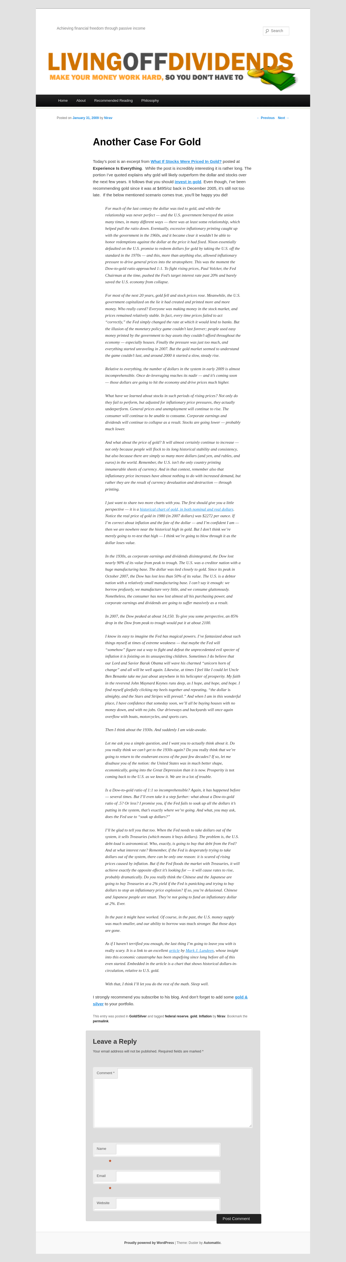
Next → (283, 118)
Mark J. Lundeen (200, 950)
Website (103, 1203)
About (81, 100)
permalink (101, 1021)
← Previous (266, 118)
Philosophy (150, 100)
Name (104, 1150)
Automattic (212, 1243)
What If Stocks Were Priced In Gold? (186, 161)
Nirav (108, 118)
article (174, 950)
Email (104, 1177)
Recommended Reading (113, 100)
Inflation (205, 1016)
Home (63, 100)
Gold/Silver (138, 1016)
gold (193, 1016)
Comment (106, 1073)
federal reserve (176, 1016)
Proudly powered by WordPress (149, 1243)
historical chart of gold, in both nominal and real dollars (186, 509)
